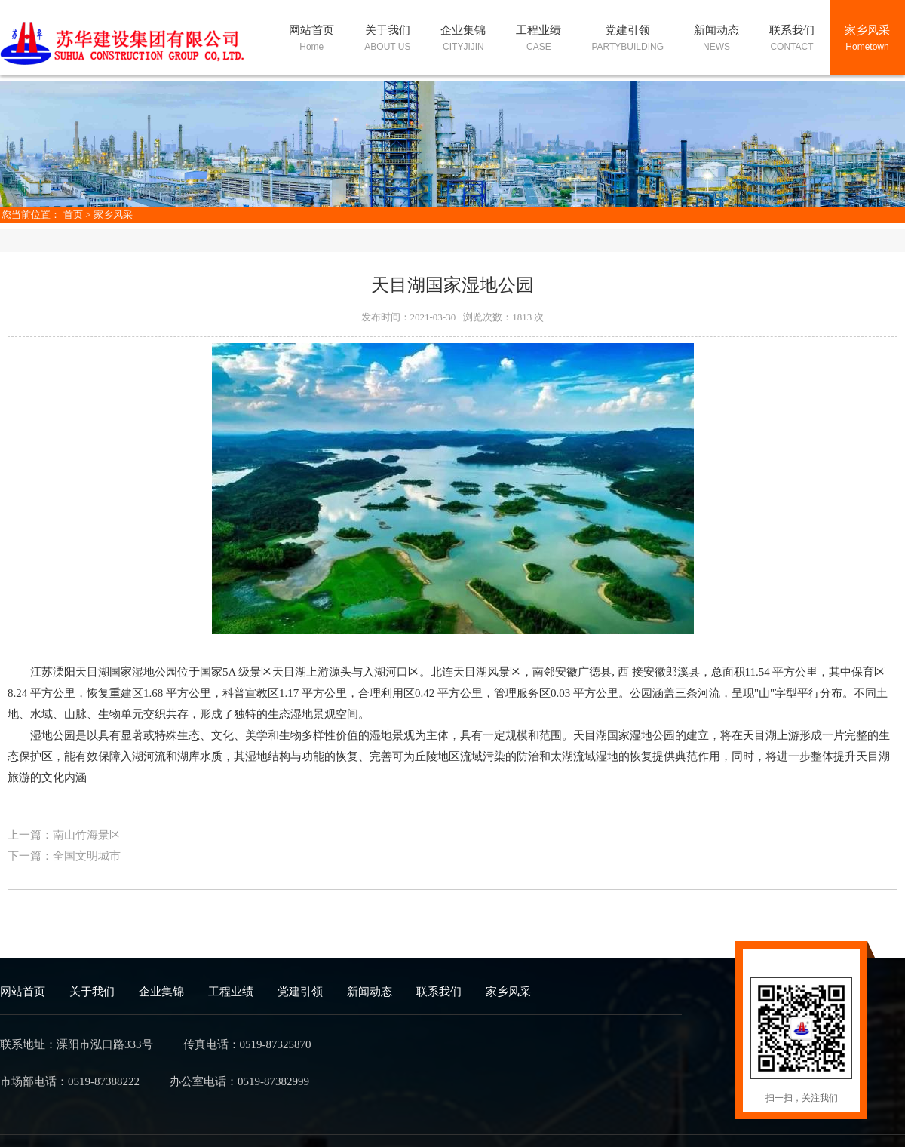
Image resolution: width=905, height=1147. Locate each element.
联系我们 (439, 992)
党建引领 (300, 992)
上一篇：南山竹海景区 (64, 835)
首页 (73, 214)
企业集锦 (161, 992)
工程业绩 (230, 992)
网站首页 (22, 992)
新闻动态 (369, 992)
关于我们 (92, 992)
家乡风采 (113, 214)
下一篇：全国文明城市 (64, 856)
